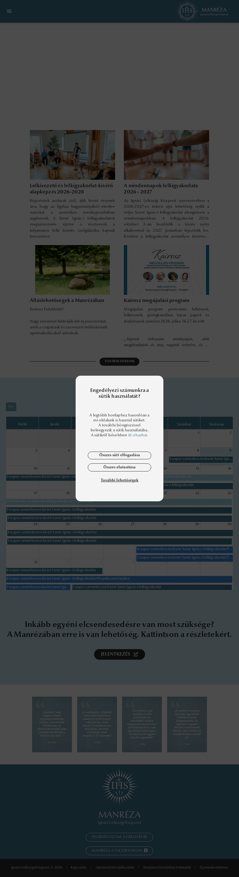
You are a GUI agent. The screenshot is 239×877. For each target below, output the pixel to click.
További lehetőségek (119, 480)
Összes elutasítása (119, 467)
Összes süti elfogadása (119, 455)
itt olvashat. (138, 435)
